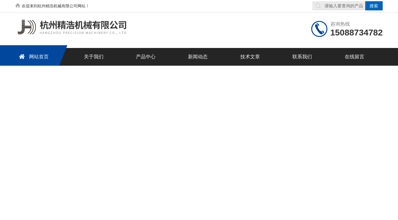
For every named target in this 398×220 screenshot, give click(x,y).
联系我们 (302, 56)
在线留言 (354, 56)
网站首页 (33, 56)
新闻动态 (198, 56)
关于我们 (93, 56)
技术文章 (250, 56)
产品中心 (146, 56)
